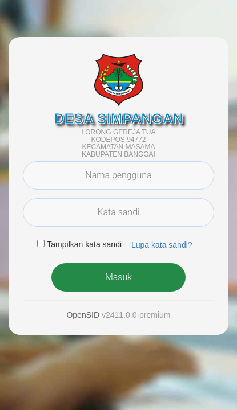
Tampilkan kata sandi (84, 244)
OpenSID (82, 314)
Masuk (118, 277)
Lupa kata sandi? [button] (161, 244)
